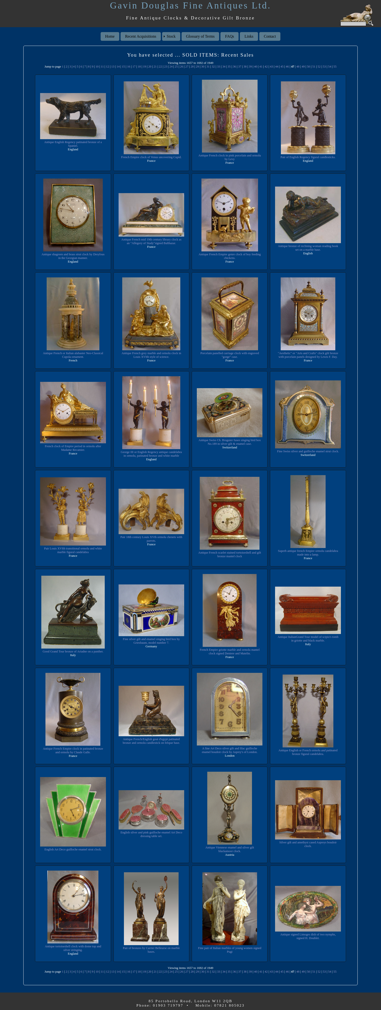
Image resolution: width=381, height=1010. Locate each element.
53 (324, 66)
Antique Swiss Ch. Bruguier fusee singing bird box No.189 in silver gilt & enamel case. (230, 441)
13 (112, 66)
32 (213, 66)
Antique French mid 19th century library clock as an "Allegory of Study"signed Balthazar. (151, 241)
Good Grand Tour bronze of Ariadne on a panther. (73, 651)
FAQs (229, 36)
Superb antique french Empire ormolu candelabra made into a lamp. (308, 552)
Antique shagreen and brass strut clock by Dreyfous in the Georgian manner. (73, 256)
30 (202, 66)
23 (165, 66)
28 (192, 66)
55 (335, 66)
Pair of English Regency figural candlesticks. (308, 157)
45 (282, 66)
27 (187, 66)
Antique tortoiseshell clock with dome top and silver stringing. (73, 948)
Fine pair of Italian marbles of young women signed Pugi (230, 949)
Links (248, 36)
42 (266, 66)
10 (97, 66)
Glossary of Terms (200, 36)
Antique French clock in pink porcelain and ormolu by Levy (230, 157)
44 (276, 66)
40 (255, 66)
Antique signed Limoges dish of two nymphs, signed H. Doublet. (308, 936)
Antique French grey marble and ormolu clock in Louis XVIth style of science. (151, 355)
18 (139, 66)
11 (102, 66)
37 (239, 66)
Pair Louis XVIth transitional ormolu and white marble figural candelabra (73, 550)
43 (271, 66)
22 (160, 66)
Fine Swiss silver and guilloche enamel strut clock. (307, 451)
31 (208, 66)
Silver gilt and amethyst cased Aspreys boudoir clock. (308, 844)
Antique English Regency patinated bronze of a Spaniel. (72, 143)
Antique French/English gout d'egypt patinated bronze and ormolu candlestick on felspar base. (151, 741)
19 (144, 66)
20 (149, 66)
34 (223, 66)
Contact (270, 36)
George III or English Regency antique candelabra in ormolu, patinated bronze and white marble (151, 453)
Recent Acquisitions (140, 36)
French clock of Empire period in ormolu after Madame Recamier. (73, 448)
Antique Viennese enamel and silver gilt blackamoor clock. (230, 849)
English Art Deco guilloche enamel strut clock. (73, 849)
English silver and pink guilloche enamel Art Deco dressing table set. (151, 834)
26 (181, 66)
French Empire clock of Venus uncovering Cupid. (151, 157)
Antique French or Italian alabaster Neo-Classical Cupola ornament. (73, 355)
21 (155, 66)
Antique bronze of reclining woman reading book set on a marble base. (308, 247)
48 (298, 66)
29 (197, 66)
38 (245, 66)
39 (250, 66)
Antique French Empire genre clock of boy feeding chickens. (229, 256)
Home (110, 36)
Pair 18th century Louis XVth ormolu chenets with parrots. (151, 538)
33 (218, 66)
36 (234, 66)
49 (303, 66)
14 (118, 66)
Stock (171, 36)
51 (313, 66)
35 (229, 66)
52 (319, 66)
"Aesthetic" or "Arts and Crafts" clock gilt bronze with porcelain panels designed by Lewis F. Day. (308, 355)
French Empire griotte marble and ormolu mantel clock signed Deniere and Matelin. (229, 651)
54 (329, 66)
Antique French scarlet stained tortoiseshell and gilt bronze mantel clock (229, 554)
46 (287, 66)
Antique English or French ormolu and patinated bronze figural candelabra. (308, 752)
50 (308, 66)
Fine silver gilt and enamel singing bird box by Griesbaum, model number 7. (151, 640)
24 (171, 66)
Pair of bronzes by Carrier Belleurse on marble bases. (151, 949)
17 (134, 66)
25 (176, 66)
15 (123, 66)
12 (107, 66)
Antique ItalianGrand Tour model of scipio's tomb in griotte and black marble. (308, 638)
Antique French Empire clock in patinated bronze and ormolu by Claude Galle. (73, 750)
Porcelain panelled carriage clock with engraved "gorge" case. (230, 355)
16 (128, 66)
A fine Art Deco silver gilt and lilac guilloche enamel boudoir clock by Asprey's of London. (229, 750)
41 (260, 66)
